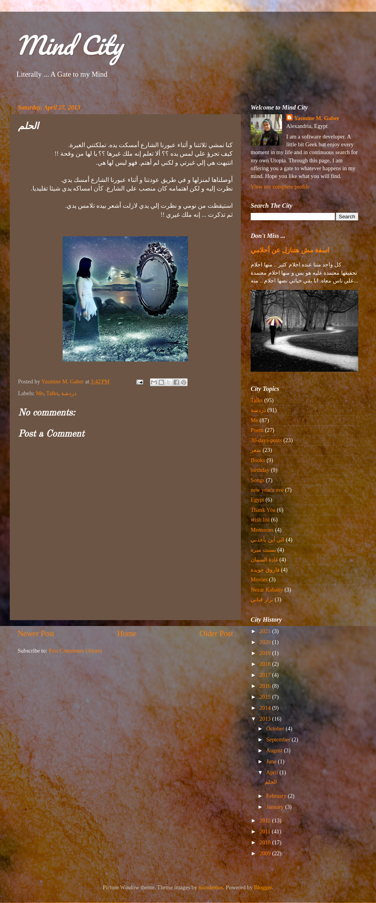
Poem (257, 430)
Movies (259, 579)
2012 (265, 820)
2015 (265, 697)
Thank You (263, 510)
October (276, 728)
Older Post (216, 633)
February (277, 796)
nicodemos (211, 887)
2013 (265, 719)
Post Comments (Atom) (75, 651)
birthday (260, 470)
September (279, 739)
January (275, 807)
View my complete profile (280, 186)
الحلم (271, 782)
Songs (257, 480)
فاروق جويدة (265, 570)
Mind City (69, 44)
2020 (265, 642)
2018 (265, 664)
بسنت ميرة (263, 550)
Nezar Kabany (267, 589)
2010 (265, 842)
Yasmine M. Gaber (317, 118)
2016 (265, 686)
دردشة (68, 393)
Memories (262, 530)
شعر (256, 450)
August (275, 750)
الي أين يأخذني (267, 539)
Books (258, 460)
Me (39, 393)
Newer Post (36, 633)
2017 (265, 675)
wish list (260, 519)
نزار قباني (262, 599)
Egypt (257, 499)
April (273, 772)
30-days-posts (266, 440)
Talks (52, 393)
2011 (265, 831)
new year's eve (267, 490)
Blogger (263, 887)
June (272, 761)
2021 (265, 631)
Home (126, 633)
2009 (265, 853)
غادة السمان (264, 559)
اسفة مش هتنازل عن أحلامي (290, 250)
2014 (265, 708)
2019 (265, 653)
